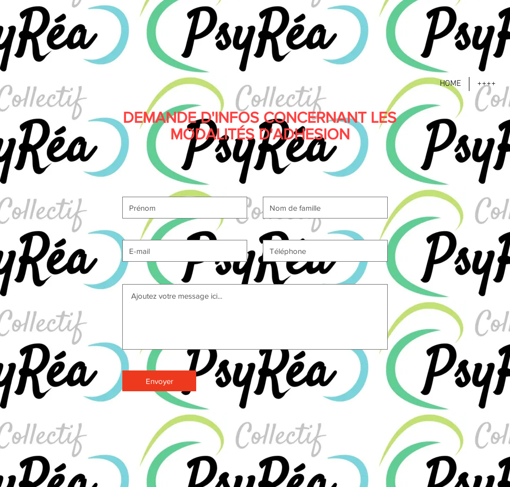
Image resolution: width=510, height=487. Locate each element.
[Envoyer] (159, 380)
